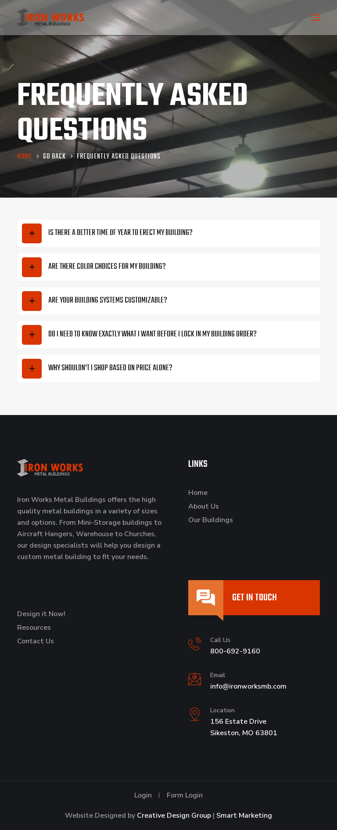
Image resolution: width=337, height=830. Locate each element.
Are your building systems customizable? (107, 300)
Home (198, 493)
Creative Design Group (174, 815)
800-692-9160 (235, 651)
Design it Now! (41, 614)
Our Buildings (210, 520)
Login (143, 795)
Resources (34, 627)
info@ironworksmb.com (248, 686)
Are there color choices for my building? (107, 266)
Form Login (185, 795)
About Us (203, 506)
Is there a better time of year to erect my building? (120, 233)
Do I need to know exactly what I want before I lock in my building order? (152, 334)
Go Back (54, 157)
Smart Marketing (244, 815)
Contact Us (35, 641)
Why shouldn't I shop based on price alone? (110, 368)
